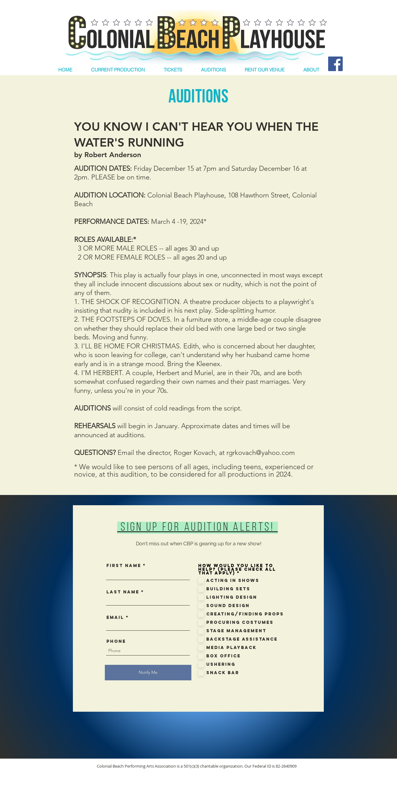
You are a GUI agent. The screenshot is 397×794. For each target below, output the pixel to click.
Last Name (122, 592)
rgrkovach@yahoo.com (260, 452)
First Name (123, 566)
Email (115, 617)
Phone (116, 641)
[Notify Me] (148, 672)
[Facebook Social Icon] (335, 64)
